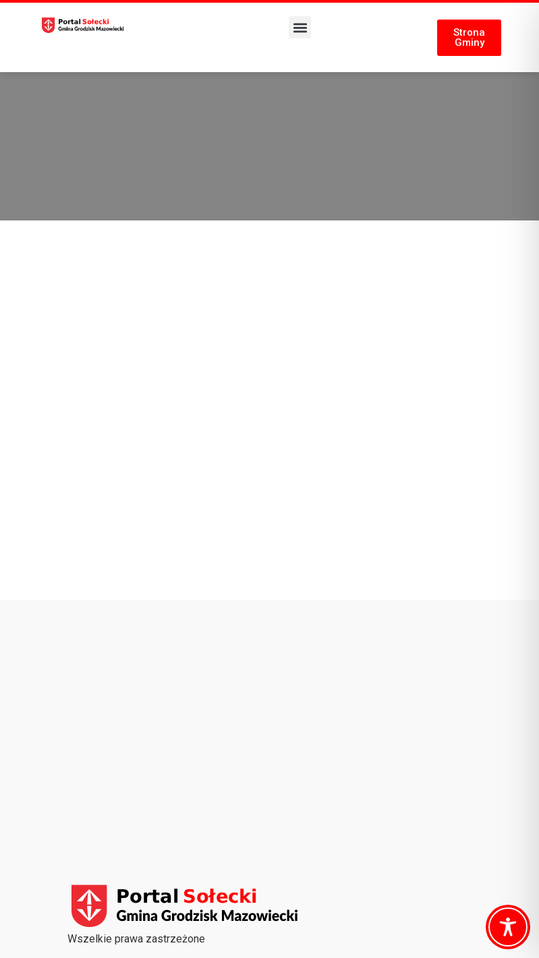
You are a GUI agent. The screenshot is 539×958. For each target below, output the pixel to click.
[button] (300, 27)
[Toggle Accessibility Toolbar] (508, 927)
